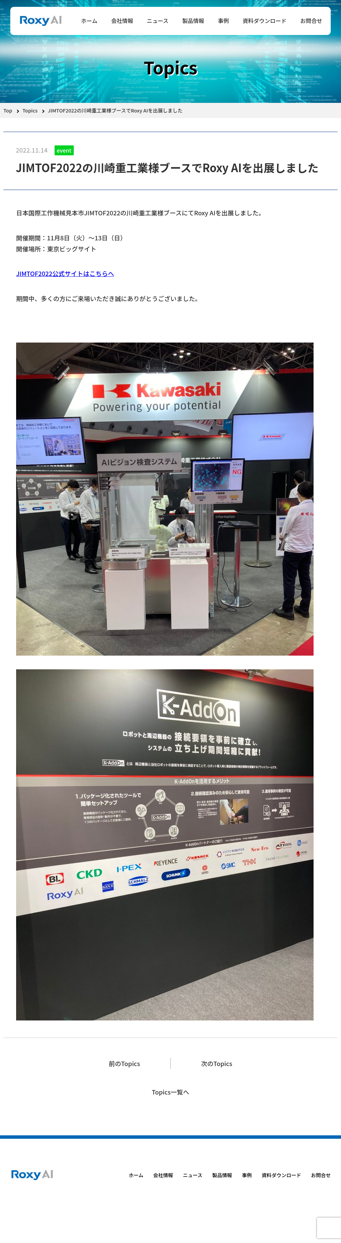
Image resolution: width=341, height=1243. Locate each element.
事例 (223, 20)
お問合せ (311, 20)
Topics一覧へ (170, 1091)
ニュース (157, 20)
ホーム (89, 20)
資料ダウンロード (264, 20)
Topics (30, 110)
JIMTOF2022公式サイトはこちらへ (65, 273)
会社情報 (122, 20)
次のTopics (216, 1063)
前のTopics (124, 1063)
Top (7, 110)
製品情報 (193, 20)
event (64, 150)
